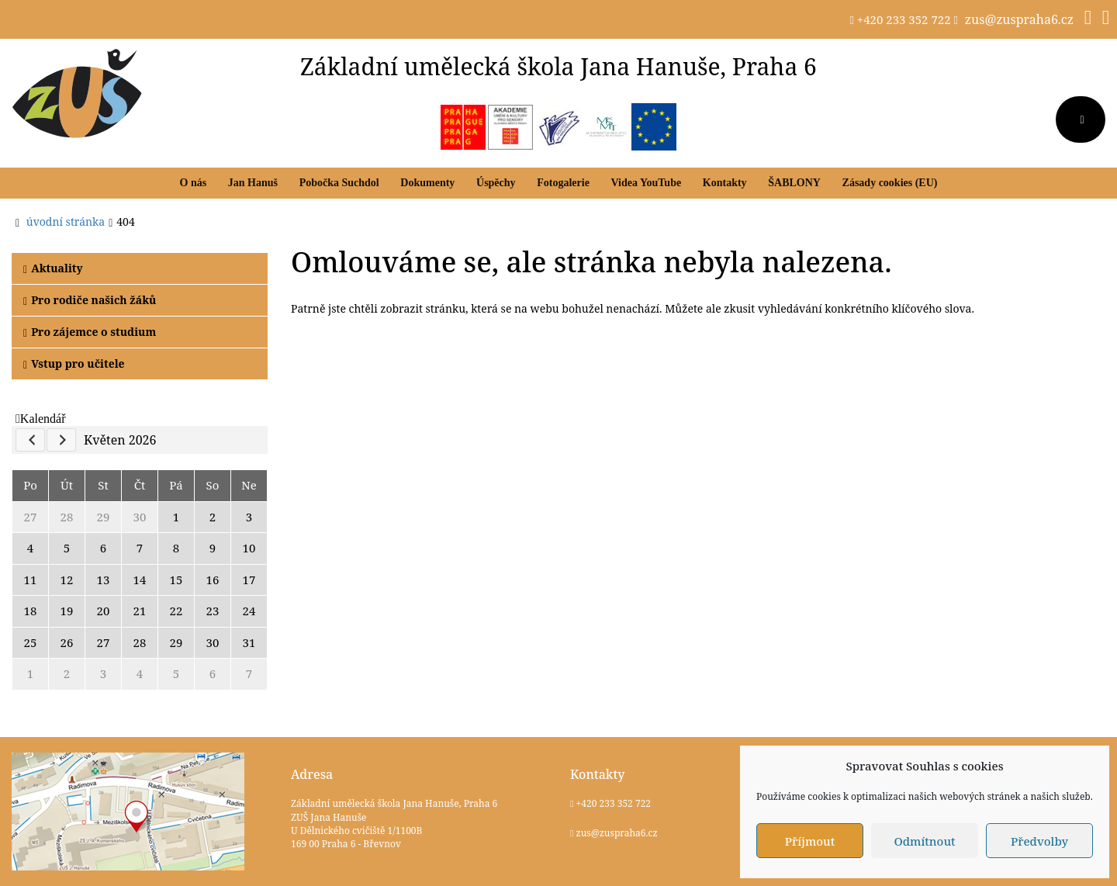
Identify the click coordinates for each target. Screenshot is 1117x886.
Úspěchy (496, 183)
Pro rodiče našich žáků (89, 299)
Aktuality (53, 268)
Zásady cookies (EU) (890, 183)
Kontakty (725, 183)
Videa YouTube (646, 183)
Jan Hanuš (253, 183)
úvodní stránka (65, 221)
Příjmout (810, 841)
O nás (193, 183)
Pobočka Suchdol (339, 183)
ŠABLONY (794, 183)
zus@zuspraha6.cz (1019, 19)
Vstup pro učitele (74, 363)
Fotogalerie (563, 183)
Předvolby (1039, 841)
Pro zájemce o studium (89, 331)
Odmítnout (924, 841)
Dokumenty (427, 183)
